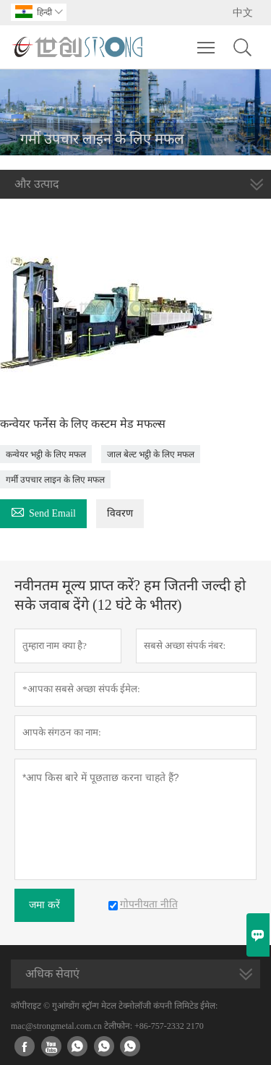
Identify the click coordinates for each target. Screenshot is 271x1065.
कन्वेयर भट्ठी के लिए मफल (46, 454)
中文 (243, 12)
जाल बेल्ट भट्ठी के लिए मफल (150, 454)
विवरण (120, 513)
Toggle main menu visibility (207, 40)
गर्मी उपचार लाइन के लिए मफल (55, 480)
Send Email (43, 511)
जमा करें (44, 905)
